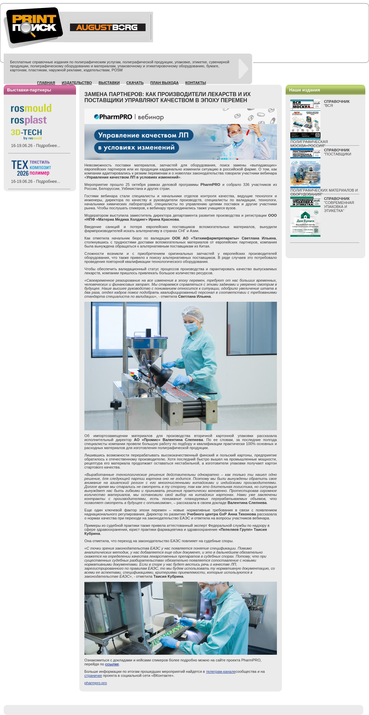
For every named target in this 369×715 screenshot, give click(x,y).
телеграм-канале (220, 671)
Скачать (135, 83)
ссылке (112, 664)
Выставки (109, 83)
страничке (93, 675)
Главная (46, 83)
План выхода (164, 83)
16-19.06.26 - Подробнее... (35, 145)
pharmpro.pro (95, 683)
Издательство (77, 83)
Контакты (195, 83)
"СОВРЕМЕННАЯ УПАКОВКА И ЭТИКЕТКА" (339, 205)
